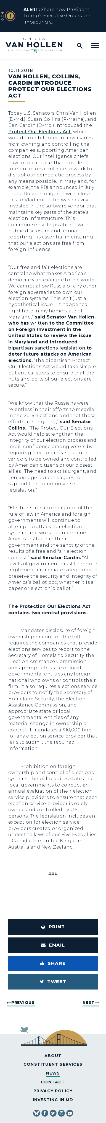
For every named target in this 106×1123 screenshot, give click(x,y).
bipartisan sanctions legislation (46, 348)
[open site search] (79, 46)
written (39, 323)
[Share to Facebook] (53, 963)
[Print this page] (53, 927)
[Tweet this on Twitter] (53, 982)
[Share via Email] (53, 945)
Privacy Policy (53, 1090)
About (53, 1055)
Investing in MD (53, 1099)
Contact (53, 1082)
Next (89, 1002)
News (53, 1073)
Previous (23, 1002)
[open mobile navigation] (94, 45)
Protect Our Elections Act (39, 131)
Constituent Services (53, 1064)
